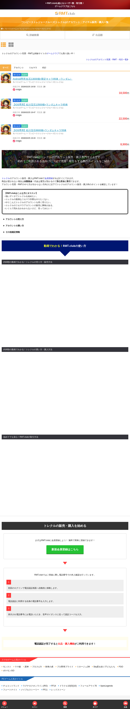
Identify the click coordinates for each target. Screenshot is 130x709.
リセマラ (33, 67)
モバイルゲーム (19, 82)
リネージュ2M (82, 667)
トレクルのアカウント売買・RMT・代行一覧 (107, 59)
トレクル (46, 157)
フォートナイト (9, 690)
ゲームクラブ (53, 53)
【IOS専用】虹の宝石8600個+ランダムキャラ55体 (39, 130)
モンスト (6, 667)
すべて (6, 67)
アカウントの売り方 (15, 219)
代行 (44, 67)
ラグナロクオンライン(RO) (34, 686)
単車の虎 (48, 667)
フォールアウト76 (88, 686)
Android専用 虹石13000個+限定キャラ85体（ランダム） (42, 78)
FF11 (44, 690)
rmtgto (18, 89)
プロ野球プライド (64, 667)
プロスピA (36, 667)
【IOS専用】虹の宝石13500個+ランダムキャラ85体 (40, 104)
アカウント (19, 67)
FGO (120, 667)
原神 (26, 667)
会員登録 (49, 178)
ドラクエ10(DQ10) (67, 686)
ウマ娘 (17, 667)
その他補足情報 (13, 232)
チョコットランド (10, 686)
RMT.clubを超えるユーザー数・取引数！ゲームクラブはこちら (65, 4)
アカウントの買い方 (15, 225)
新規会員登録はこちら (65, 549)
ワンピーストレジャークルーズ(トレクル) (45, 82)
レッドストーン (57, 690)
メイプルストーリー (29, 690)
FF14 (53, 686)
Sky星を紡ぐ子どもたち (103, 667)
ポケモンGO (8, 670)
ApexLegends (106, 686)
